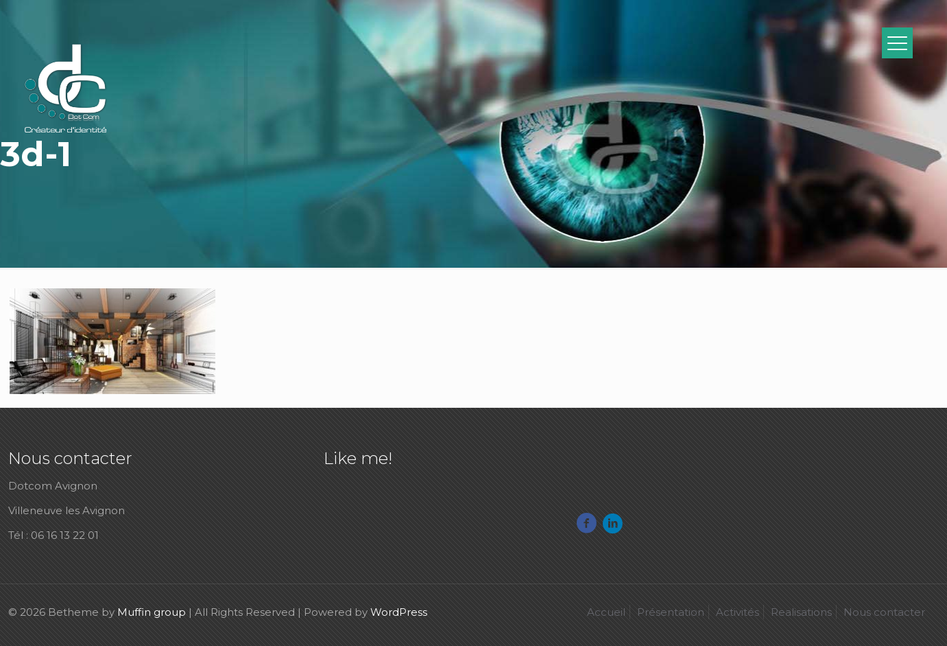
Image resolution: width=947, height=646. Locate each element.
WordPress (398, 612)
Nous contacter (884, 612)
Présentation (670, 612)
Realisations (801, 612)
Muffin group (151, 612)
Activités (737, 612)
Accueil (606, 612)
